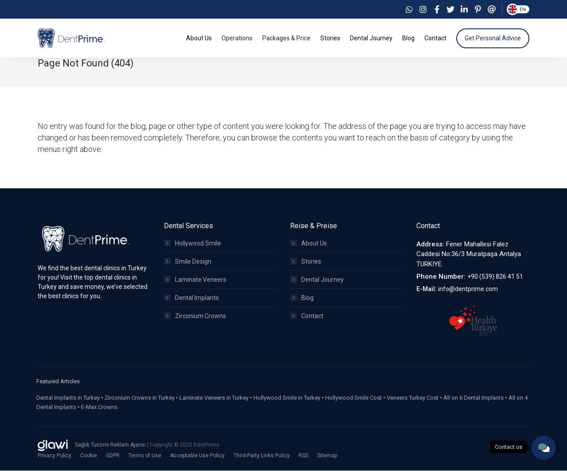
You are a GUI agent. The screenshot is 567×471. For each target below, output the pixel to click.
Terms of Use (144, 456)
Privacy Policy (54, 456)
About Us (308, 243)
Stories (305, 261)
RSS (303, 456)
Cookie (88, 456)
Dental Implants (191, 298)
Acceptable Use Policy (197, 456)
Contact (306, 316)
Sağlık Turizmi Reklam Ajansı (111, 446)
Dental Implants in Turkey (68, 398)
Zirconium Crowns (195, 316)
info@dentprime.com (468, 289)
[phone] (544, 448)
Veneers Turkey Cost (413, 398)
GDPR (113, 456)
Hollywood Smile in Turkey (286, 398)
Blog (302, 298)
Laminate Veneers (195, 280)
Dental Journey (317, 280)
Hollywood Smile (192, 243)
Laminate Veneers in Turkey (214, 398)
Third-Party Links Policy (261, 456)
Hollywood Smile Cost (353, 398)
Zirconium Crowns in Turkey (140, 398)
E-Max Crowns (99, 407)
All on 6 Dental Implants (473, 398)
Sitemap (327, 456)
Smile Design (187, 261)
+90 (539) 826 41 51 (495, 277)
